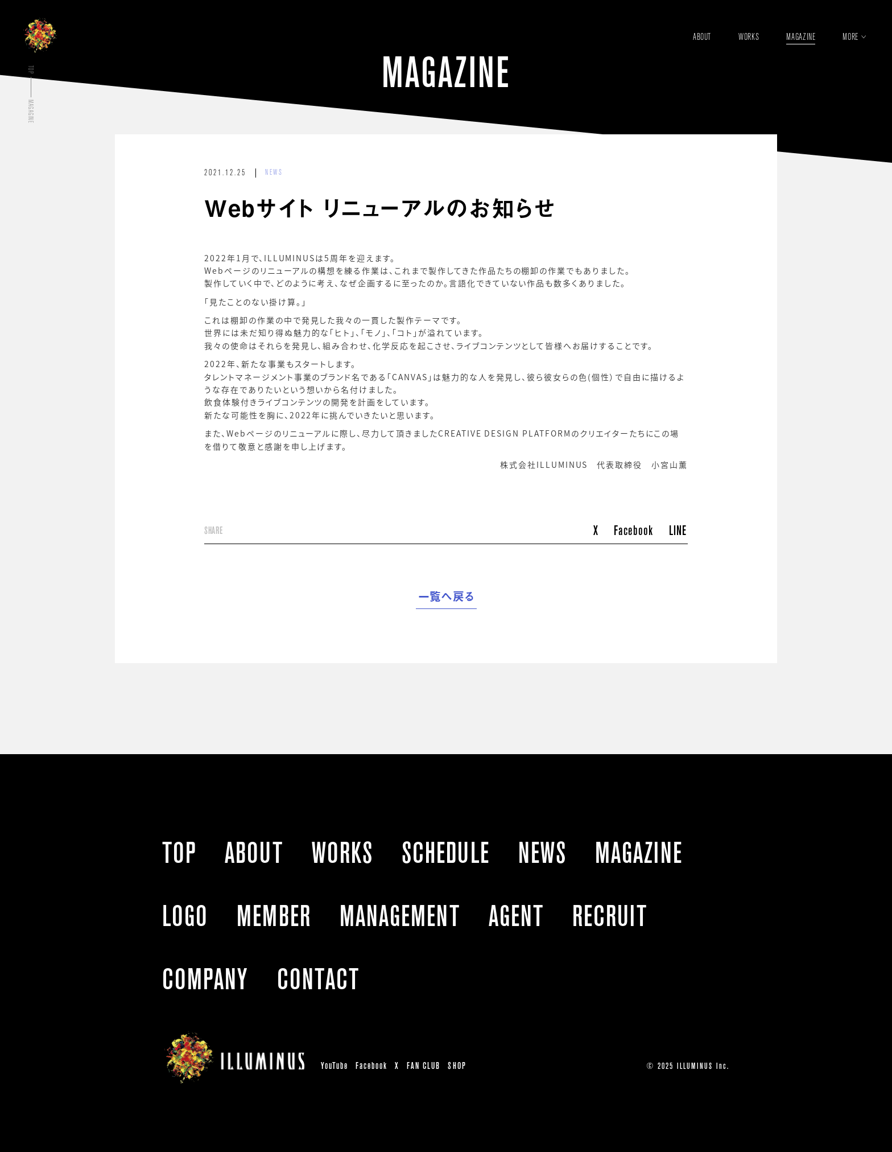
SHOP (457, 1065)
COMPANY (205, 978)
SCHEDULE (446, 852)
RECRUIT (609, 915)
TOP (179, 852)
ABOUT (254, 852)
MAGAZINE (639, 852)
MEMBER (274, 915)
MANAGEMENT (400, 915)
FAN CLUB (423, 1065)
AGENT (516, 915)
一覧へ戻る (446, 596)
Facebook (633, 530)
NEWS (274, 172)
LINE (678, 530)
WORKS (342, 852)
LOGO (185, 915)
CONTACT (318, 978)
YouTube (334, 1065)
